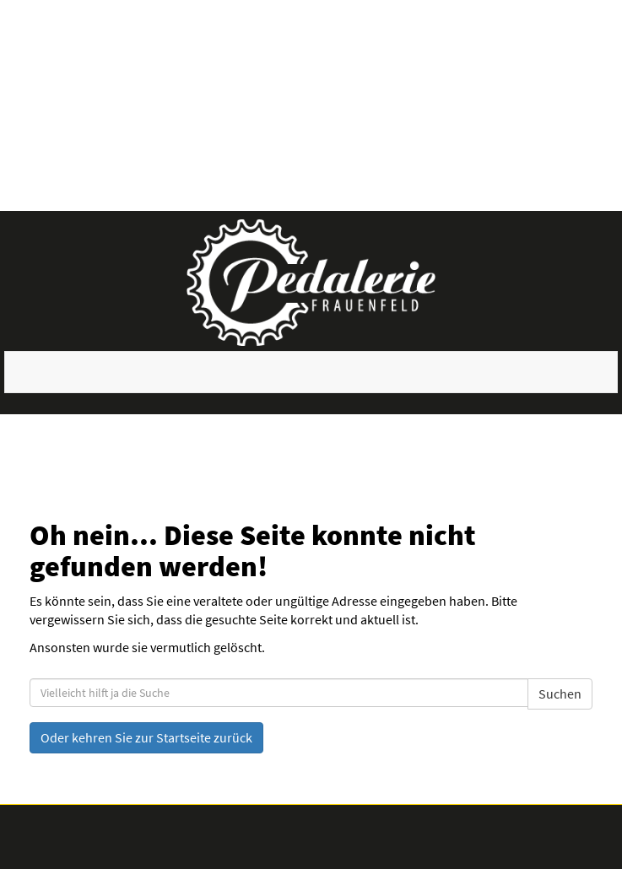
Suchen (559, 693)
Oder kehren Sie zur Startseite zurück (146, 737)
